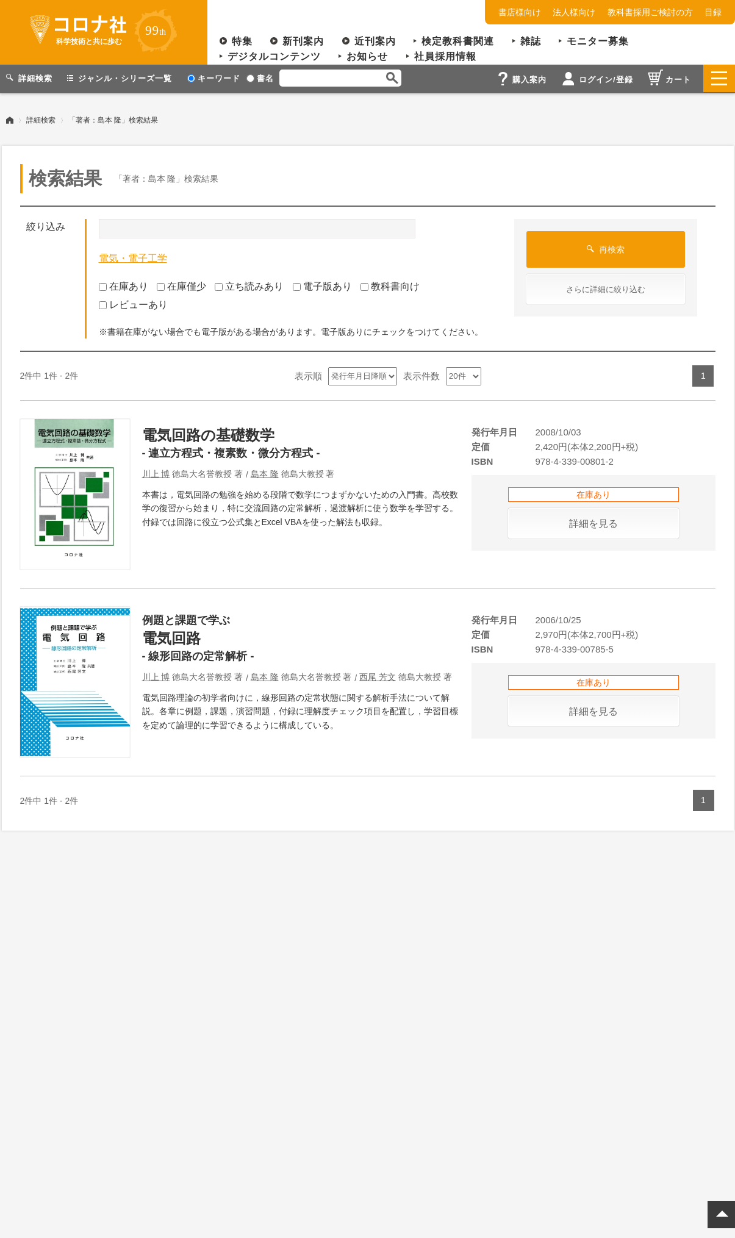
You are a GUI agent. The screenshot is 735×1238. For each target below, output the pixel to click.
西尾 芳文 (377, 676)
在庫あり (123, 284)
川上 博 (156, 473)
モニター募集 (598, 41)
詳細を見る (593, 522)
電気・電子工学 (133, 257)
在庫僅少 (181, 284)
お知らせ (367, 56)
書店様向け (519, 12)
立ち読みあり (249, 284)
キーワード (213, 78)
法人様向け (574, 12)
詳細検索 (41, 119)
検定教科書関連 (457, 41)
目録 (713, 12)
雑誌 (530, 41)
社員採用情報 (445, 56)
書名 (260, 78)
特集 (242, 41)
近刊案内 (375, 41)
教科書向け (390, 284)
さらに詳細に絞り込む (605, 288)
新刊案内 (303, 41)
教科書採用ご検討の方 (650, 12)
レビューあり (133, 303)
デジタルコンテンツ (274, 56)
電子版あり (322, 284)
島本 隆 (265, 473)
